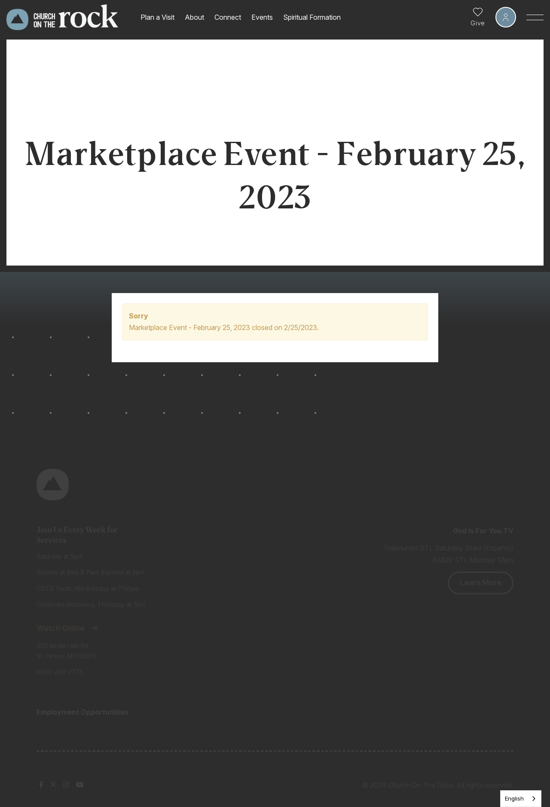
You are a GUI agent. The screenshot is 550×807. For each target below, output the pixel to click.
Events (262, 17)
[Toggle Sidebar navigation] (535, 17)
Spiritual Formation (312, 17)
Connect (227, 17)
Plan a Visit (157, 17)
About (194, 17)
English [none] (514, 798)
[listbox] (520, 798)
